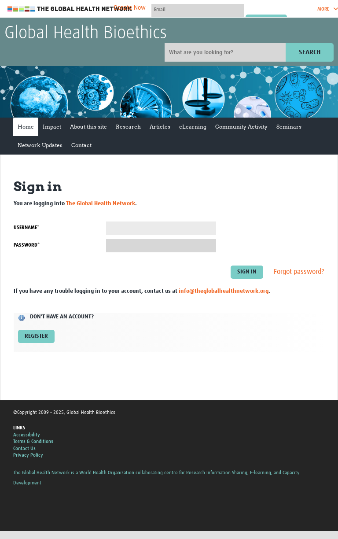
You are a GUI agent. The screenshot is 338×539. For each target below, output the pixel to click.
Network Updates (40, 145)
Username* (26, 227)
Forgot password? (299, 271)
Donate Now (130, 8)
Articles (160, 126)
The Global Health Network (70, 9)
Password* (27, 245)
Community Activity (241, 126)
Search (309, 52)
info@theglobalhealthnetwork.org (223, 291)
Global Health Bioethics (85, 33)
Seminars (288, 126)
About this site (88, 126)
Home (26, 126)
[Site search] (226, 52)
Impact (52, 126)
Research (128, 126)
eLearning (192, 126)
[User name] (197, 9)
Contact (81, 145)
